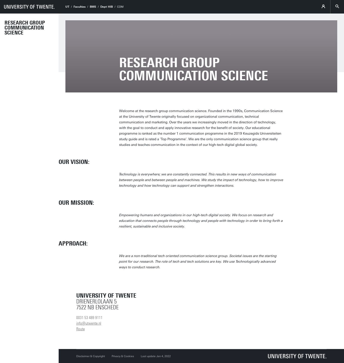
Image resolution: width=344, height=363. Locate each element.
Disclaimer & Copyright (90, 356)
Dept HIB (106, 6)
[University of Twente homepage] (29, 7)
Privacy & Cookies (123, 356)
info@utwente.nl (88, 323)
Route (80, 328)
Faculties (79, 6)
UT (67, 6)
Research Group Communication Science (25, 27)
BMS (93, 6)
